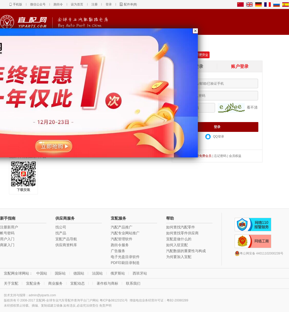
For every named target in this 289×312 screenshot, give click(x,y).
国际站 (60, 273)
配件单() (130, 4)
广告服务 (118, 251)
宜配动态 (77, 283)
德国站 (78, 273)
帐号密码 (7, 233)
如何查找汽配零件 (180, 227)
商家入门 (7, 245)
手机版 (17, 4)
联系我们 (133, 283)
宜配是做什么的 (178, 239)
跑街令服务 (120, 245)
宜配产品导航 (66, 239)
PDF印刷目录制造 (125, 263)
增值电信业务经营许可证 (147, 300)
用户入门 (7, 239)
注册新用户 (9, 227)
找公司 (60, 227)
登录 (109, 4)
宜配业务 (33, 283)
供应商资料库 (66, 245)
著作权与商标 (107, 283)
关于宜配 (11, 283)
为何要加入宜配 (178, 257)
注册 (94, 4)
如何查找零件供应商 (182, 233)
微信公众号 (38, 4)
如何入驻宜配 (177, 245)
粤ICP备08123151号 (114, 300)
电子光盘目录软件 (125, 257)
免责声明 (105, 305)
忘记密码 (220, 156)
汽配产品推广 (121, 227)
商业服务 (55, 283)
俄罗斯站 (117, 273)
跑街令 (58, 4)
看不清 (252, 107)
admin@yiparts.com (42, 295)
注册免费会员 (202, 156)
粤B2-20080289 (177, 300)
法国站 (97, 273)
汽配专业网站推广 (125, 233)
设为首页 (77, 4)
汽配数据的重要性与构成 (186, 251)
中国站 (41, 273)
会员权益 (235, 156)
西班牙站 (140, 273)
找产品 (60, 233)
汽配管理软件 (121, 239)
